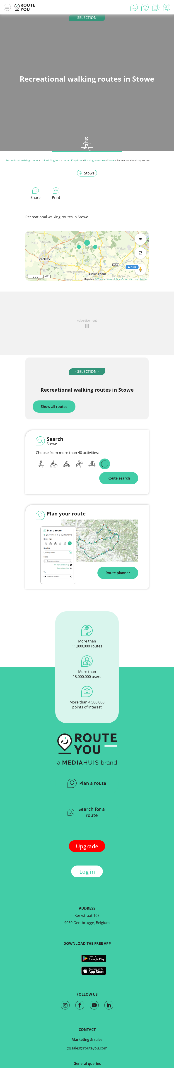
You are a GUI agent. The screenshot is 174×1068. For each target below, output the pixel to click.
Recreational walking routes (21, 160)
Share (36, 193)
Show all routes (54, 406)
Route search (118, 478)
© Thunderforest (104, 279)
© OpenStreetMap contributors (130, 279)
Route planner (118, 572)
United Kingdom (50, 160)
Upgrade (87, 846)
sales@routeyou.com (87, 1048)
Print (56, 193)
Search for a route (86, 812)
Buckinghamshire (94, 160)
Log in (87, 871)
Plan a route (87, 783)
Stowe (110, 160)
